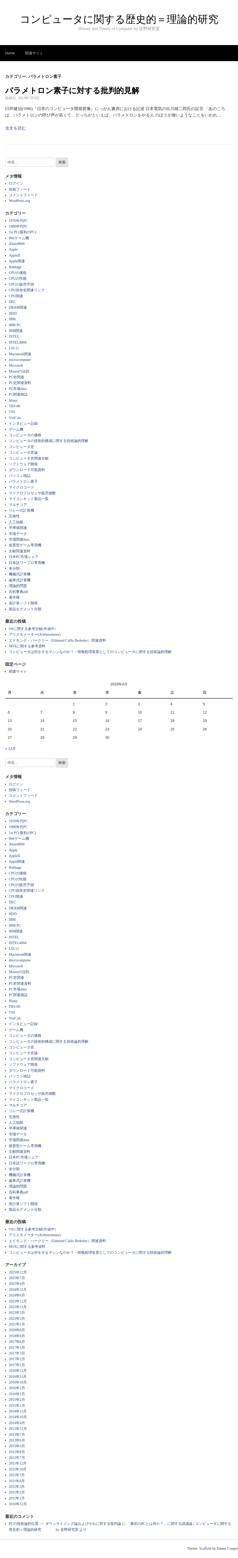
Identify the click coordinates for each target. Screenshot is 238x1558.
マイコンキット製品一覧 (29, 499)
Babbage (15, 267)
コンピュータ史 (21, 447)
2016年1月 (17, 1394)
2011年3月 (17, 1487)
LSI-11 (14, 348)
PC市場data (17, 389)
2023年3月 (17, 1313)
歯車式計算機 (19, 580)
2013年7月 (17, 1435)
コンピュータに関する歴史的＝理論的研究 (119, 19)
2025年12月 (18, 1272)
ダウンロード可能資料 (27, 470)
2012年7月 (17, 1458)
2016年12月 (18, 1371)
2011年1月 (17, 1498)
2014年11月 (18, 1411)
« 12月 (10, 749)
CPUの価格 (18, 273)
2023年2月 (17, 1319)
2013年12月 (18, 1429)
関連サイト (34, 53)
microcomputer (20, 360)
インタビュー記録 (23, 423)
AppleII (14, 255)
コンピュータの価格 (25, 435)
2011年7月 (17, 1475)
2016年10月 (18, 1382)
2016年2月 (17, 1388)
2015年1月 (17, 1406)
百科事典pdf (18, 592)
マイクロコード (21, 487)
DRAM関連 (18, 307)
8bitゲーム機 (19, 238)
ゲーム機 (16, 429)
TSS (12, 412)
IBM (12, 319)
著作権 (14, 597)
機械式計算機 (19, 574)
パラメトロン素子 (23, 481)
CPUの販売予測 (21, 284)
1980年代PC (18, 226)
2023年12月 (18, 1301)
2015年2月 (17, 1400)
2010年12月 (18, 1504)
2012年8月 (17, 1452)
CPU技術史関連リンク (27, 290)
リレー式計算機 (21, 510)
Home (10, 53)
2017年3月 (17, 1353)
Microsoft (16, 365)
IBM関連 (16, 331)
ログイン (16, 183)
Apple (13, 249)
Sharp (13, 400)
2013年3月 (17, 1446)
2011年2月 (17, 1492)
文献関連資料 (19, 551)
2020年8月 (17, 1330)
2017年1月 (17, 1365)
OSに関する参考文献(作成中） (33, 629)
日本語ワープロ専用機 (27, 563)
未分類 (14, 568)
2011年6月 (17, 1481)
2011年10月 (18, 1469)
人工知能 (16, 522)
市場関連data (19, 539)
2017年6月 (17, 1342)
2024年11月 (18, 1290)
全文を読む (15, 128)
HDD (13, 313)
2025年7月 (17, 1278)
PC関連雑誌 (18, 394)
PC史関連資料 (20, 383)
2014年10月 (18, 1417)
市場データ (18, 534)
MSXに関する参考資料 (27, 646)
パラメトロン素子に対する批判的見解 (72, 90)
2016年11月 (18, 1377)
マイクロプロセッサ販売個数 (32, 493)
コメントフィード (23, 195)
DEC (12, 302)
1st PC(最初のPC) (22, 232)
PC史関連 (16, 377)
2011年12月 (18, 1463)
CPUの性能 (18, 278)
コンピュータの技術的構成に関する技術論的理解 (48, 441)
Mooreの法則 (19, 371)
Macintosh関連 (20, 354)
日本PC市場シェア (24, 557)
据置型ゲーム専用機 (25, 545)
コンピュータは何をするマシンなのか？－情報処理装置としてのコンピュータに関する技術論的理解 (90, 652)
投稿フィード (19, 189)
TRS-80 (14, 406)
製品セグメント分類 (25, 609)
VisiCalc (15, 418)
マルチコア (18, 505)
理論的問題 (18, 586)
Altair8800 (17, 244)
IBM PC (15, 325)
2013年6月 (17, 1440)
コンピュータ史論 (23, 452)
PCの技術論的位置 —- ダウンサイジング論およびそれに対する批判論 (65, 1524)
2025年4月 (17, 1284)
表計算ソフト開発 (23, 603)
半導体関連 (18, 528)
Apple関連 (17, 261)
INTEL (14, 336)
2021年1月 (17, 1324)
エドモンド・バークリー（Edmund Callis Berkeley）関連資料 (57, 640)
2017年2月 (17, 1359)
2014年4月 (17, 1423)
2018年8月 (17, 1336)
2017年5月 (17, 1348)
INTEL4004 (17, 342)
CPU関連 (16, 296)
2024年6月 (17, 1295)
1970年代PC (18, 221)
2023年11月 (18, 1307)
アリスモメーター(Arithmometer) (35, 634)
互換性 (14, 516)
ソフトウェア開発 (23, 464)
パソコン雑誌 (19, 476)
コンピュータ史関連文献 (29, 458)
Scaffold (205, 1548)
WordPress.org (19, 201)
